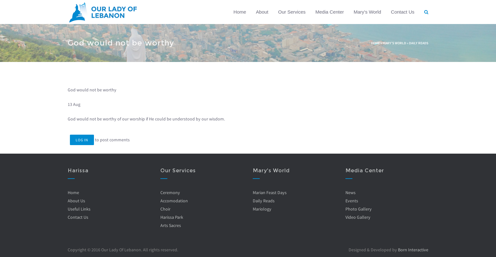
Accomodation (174, 201)
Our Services (292, 12)
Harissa (78, 171)
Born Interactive (413, 250)
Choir (165, 209)
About (262, 12)
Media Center (329, 12)
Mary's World (367, 12)
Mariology (262, 209)
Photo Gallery (358, 209)
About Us (76, 201)
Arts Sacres (170, 225)
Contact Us (402, 12)
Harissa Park (171, 217)
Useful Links (79, 209)
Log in (82, 140)
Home (239, 12)
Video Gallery (357, 217)
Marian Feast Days (270, 192)
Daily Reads (418, 43)
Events (351, 201)
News (350, 192)
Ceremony (170, 192)
